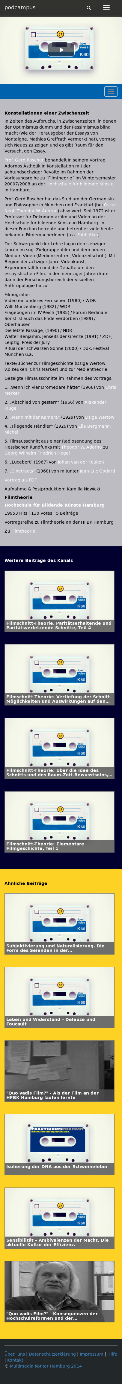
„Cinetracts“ (22, 471)
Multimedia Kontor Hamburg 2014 (46, 1366)
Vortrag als (20, 480)
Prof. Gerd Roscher (24, 160)
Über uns (14, 1354)
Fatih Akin (87, 234)
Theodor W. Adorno (37, 211)
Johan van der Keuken (81, 462)
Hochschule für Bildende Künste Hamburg (54, 505)
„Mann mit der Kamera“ (35, 417)
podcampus (19, 7)
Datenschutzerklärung (52, 1354)
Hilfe (112, 1354)
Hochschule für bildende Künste (80, 184)
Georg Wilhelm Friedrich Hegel (37, 453)
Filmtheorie (23, 531)
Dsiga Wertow (99, 417)
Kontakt (15, 1360)
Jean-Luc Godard (97, 471)
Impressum (91, 1354)
